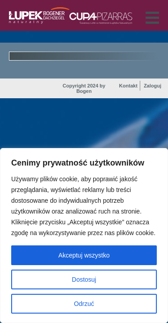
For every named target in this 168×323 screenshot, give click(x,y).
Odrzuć (84, 303)
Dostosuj (84, 279)
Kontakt (128, 85)
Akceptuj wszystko (83, 255)
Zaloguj (152, 85)
